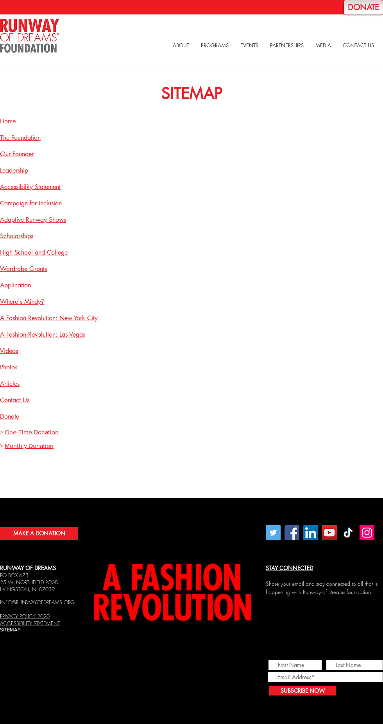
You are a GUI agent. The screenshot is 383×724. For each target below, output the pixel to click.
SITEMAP (10, 630)
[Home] (29, 35)
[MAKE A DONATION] (39, 533)
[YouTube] (329, 532)
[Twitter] (273, 532)
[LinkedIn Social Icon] (310, 532)
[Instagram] (367, 532)
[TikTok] (348, 532)
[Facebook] (292, 532)
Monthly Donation (29, 445)
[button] (181, 45)
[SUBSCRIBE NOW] (302, 690)
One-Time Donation (32, 432)
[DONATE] (363, 7)
